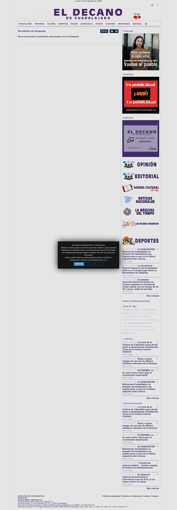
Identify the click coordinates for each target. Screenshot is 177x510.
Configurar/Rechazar (94, 264)
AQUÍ (105, 253)
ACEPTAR (79, 264)
